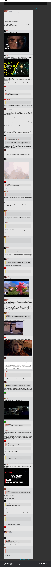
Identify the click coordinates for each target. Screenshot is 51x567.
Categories (35, 8)
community (11, 563)
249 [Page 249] (29, 559)
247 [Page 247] (26, 559)
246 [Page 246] (25, 559)
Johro (7, 90)
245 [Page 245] (24, 559)
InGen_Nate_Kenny (8, 392)
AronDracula (7, 93)
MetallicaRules (8, 137)
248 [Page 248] (28, 559)
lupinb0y (7, 30)
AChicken (7, 10)
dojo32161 (7, 531)
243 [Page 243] (22, 559)
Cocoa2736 (7, 537)
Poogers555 (7, 191)
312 (31, 559)
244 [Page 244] (23, 559)
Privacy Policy (19, 564)
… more (18, 139)
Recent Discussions (36, 9)
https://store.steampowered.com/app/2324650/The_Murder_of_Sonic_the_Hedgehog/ (15, 556)
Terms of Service (15, 564)
